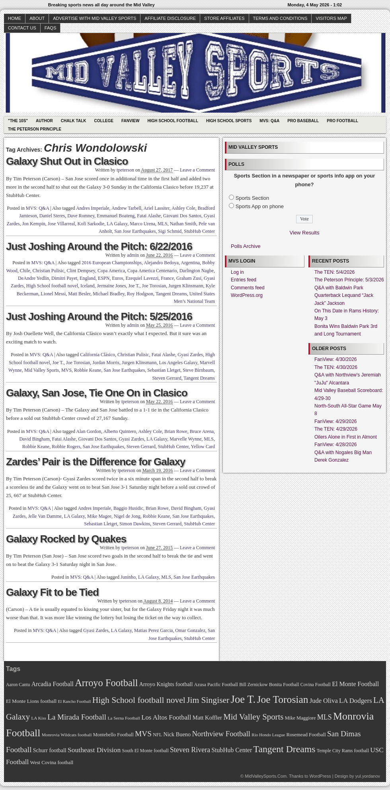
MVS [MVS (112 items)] (143, 734)
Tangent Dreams (171, 293)
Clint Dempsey (81, 270)
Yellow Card (203, 446)
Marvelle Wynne (185, 439)
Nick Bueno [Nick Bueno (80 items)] (177, 734)
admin (133, 255)
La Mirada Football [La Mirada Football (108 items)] (76, 717)
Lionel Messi (53, 293)
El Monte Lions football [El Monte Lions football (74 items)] (31, 701)
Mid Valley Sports (41, 370)
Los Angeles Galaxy (178, 362)
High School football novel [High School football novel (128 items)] (138, 700)
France (167, 278)
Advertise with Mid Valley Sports (94, 18)
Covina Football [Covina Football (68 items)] (315, 684)
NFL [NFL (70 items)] (157, 734)
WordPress (320, 776)
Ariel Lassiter (156, 208)
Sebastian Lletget (163, 370)
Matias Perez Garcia (153, 630)
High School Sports (229, 121)
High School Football (172, 121)
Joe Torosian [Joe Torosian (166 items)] (282, 699)
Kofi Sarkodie (90, 223)
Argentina (190, 262)
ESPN (103, 278)
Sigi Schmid (169, 231)
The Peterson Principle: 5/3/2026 (349, 280)
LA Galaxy (117, 223)
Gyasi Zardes (190, 354)
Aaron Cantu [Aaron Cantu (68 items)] (18, 684)
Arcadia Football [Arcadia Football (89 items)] (52, 684)
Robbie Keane (87, 370)
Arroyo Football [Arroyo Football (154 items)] (106, 682)
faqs (50, 27)
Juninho (128, 577)
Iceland (87, 286)
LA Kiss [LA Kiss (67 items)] (38, 718)
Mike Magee (99, 516)
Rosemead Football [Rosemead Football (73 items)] (306, 734)
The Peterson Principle (34, 129)
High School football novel (52, 286)
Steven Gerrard (166, 378)
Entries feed (243, 280)
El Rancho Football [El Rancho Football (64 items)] (74, 701)
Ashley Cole (183, 208)
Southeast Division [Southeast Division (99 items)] (94, 750)
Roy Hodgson (140, 293)
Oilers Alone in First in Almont (345, 437)
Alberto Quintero (119, 431)
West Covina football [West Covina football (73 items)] (52, 762)
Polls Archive (245, 246)
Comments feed (248, 288)
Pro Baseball (303, 121)
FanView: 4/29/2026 (335, 421)
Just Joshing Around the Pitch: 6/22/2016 (99, 246)
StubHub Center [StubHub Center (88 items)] (231, 750)
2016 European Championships (112, 262)
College (103, 121)
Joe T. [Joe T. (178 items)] (243, 699)
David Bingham (34, 439)
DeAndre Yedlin (33, 278)
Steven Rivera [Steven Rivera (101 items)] (190, 750)
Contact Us (22, 27)
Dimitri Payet (64, 278)
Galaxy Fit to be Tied (52, 592)
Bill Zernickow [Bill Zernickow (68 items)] (253, 684)
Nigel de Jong (127, 516)
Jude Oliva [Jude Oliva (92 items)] (324, 700)
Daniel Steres (52, 215)
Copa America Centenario (152, 270)
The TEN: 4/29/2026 (335, 429)
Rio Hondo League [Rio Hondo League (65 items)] (268, 734)
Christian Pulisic (48, 270)
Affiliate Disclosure (170, 18)
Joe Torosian (154, 286)
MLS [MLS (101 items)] (324, 717)
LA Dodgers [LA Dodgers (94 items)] (355, 700)
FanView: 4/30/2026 (335, 359)
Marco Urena (142, 223)
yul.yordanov (367, 776)
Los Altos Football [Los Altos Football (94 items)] (166, 717)
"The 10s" (18, 121)
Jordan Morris (105, 362)
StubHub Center (199, 231)
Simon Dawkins (134, 524)
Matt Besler (79, 293)
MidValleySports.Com (266, 776)
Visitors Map (331, 18)
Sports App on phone (260, 206)
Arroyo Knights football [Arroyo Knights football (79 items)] (166, 684)
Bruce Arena (202, 431)
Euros (117, 278)
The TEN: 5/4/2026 (334, 272)
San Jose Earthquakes (135, 231)
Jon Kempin (33, 223)
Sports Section (252, 198)
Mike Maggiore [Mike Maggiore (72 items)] (300, 718)
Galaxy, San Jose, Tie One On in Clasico (96, 393)
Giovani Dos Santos (182, 215)
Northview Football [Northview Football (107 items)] (221, 734)
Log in (237, 272)
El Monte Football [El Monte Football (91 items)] (355, 684)
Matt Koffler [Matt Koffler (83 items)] (207, 717)
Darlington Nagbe (196, 270)
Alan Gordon (88, 431)
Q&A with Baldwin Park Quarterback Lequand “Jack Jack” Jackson (343, 295)
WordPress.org (247, 295)
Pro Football (342, 121)
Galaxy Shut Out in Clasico (67, 161)
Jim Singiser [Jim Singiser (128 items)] (208, 700)
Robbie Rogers (66, 446)
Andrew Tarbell (126, 208)
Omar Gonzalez (190, 630)
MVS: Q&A (269, 121)
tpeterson (125, 170)
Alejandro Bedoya (161, 262)
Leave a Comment (197, 170)
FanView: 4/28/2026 (335, 444)
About (37, 18)
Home (14, 18)
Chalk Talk (73, 121)
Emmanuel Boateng (116, 215)
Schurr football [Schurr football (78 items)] (49, 750)
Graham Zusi (188, 278)
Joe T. (133, 286)
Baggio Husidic (128, 508)
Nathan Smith (183, 223)
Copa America (111, 270)
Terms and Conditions (280, 18)
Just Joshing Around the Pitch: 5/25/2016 (99, 316)
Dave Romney (80, 215)
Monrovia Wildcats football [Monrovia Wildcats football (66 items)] (67, 734)
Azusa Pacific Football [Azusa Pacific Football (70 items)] (216, 684)
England (88, 278)
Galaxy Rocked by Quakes (66, 539)
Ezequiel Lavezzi (141, 278)
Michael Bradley (109, 293)
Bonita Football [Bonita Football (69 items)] (284, 684)
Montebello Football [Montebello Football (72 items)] (113, 734)
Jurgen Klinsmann (185, 286)
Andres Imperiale (92, 208)
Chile (25, 270)
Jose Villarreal (61, 223)
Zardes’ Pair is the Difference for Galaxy (95, 462)
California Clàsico (97, 354)
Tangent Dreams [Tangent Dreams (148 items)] (285, 749)
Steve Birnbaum (198, 370)
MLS (163, 223)
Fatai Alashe (149, 215)
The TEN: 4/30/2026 (335, 367)
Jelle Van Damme (44, 516)
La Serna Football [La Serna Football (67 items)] (123, 718)
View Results (305, 233)
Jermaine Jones (111, 286)
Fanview (130, 121)
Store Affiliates (224, 18)
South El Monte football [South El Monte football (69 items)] (145, 750)
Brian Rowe (175, 431)
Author (44, 121)
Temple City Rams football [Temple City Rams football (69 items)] (343, 750)
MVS (66, 370)
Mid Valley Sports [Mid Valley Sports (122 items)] (253, 717)
